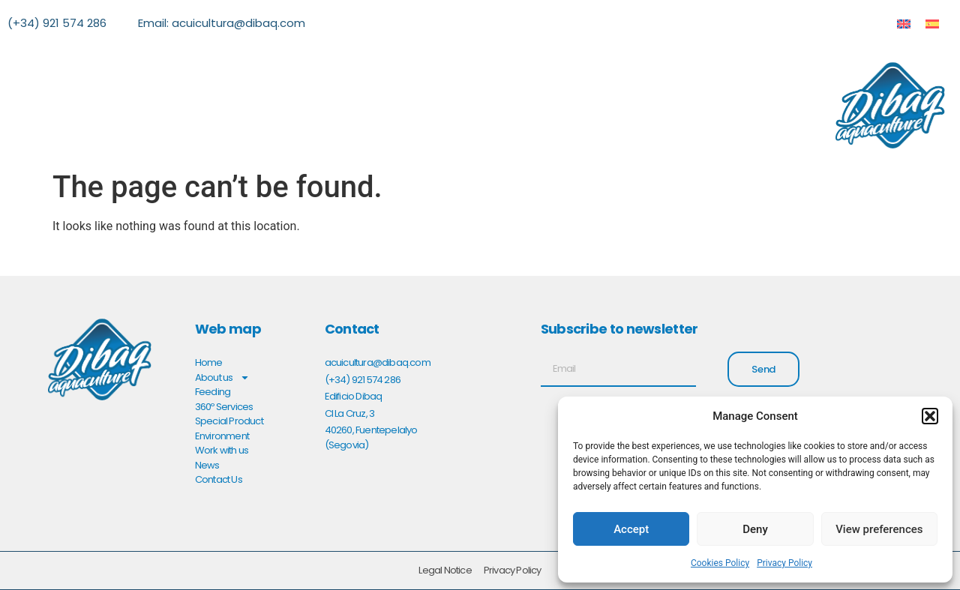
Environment (222, 436)
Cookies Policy (720, 563)
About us (222, 377)
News (207, 465)
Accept (631, 529)
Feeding (212, 392)
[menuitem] (904, 23)
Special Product (229, 421)
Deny (755, 529)
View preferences (879, 529)
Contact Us (218, 479)
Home (209, 362)
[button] (930, 416)
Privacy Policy (784, 563)
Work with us (221, 450)
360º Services (224, 407)
